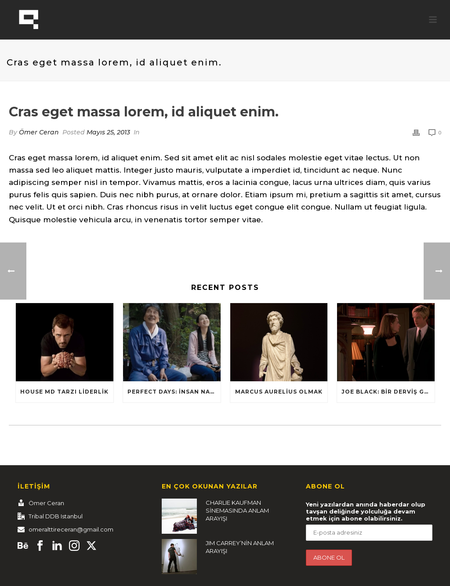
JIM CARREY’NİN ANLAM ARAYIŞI (240, 546)
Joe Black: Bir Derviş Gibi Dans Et (388, 391)
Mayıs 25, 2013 (108, 132)
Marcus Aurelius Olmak (279, 391)
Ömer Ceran (39, 132)
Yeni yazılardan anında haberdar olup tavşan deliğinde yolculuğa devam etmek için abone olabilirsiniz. (365, 511)
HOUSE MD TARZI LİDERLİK (64, 391)
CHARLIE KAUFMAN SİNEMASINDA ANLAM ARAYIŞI (237, 510)
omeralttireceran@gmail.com (71, 529)
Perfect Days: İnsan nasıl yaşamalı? (174, 391)
